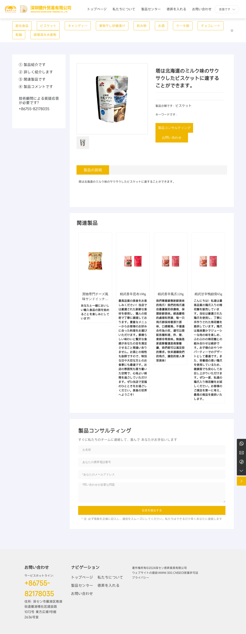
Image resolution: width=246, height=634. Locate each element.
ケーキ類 (182, 26)
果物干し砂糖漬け (112, 26)
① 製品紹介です (32, 64)
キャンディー (77, 26)
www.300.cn (167, 573)
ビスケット (48, 26)
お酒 (161, 26)
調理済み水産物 (45, 35)
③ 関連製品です (32, 79)
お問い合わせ (36, 567)
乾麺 (18, 35)
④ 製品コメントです (36, 86)
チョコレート (210, 26)
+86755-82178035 (34, 108)
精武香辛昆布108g (133, 294)
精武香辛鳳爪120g (171, 294)
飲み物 (142, 26)
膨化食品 (21, 26)
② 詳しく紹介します (36, 72)
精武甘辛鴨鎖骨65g (208, 294)
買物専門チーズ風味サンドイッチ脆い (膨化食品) (95, 299)
